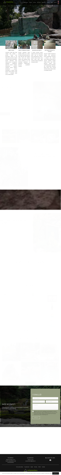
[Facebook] (50, 460)
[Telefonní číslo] (52, 401)
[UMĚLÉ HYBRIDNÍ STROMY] (24, 53)
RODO (39, 466)
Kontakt (43, 466)
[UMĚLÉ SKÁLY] (11, 57)
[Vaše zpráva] (45, 407)
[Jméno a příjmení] (45, 398)
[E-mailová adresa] (39, 401)
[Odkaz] (8, 2)
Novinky (35, 466)
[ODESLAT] (36, 417)
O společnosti (26, 466)
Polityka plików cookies (48, 473)
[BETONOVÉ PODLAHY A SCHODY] (50, 55)
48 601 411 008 (30, 459)
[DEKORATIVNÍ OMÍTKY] (37, 51)
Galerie (31, 466)
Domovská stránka (19, 466)
